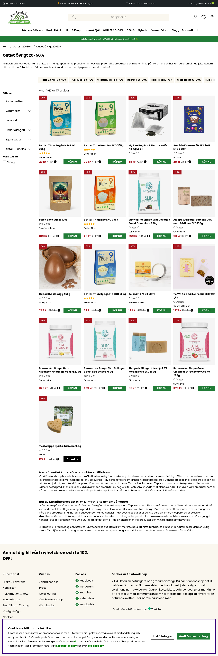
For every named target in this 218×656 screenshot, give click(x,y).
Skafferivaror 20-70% (110, 79)
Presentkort (190, 30)
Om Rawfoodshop (51, 599)
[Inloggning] (195, 17)
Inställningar (162, 636)
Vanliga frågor (12, 611)
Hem (5, 46)
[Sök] (118, 17)
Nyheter (143, 30)
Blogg (175, 30)
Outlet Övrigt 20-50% (48, 46)
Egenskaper (13, 139)
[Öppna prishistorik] (55, 162)
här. (76, 641)
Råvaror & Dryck (32, 30)
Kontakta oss (11, 599)
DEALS (130, 30)
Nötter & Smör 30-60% (53, 79)
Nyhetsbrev (85, 598)
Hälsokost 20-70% (161, 79)
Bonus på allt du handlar (142, 3)
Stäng (11, 162)
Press (42, 588)
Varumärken (159, 30)
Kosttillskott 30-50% (189, 79)
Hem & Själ (92, 30)
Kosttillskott (54, 30)
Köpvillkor (9, 588)
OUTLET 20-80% (113, 30)
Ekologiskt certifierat (203, 3)
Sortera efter (14, 101)
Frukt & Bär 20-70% (81, 79)
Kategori (11, 120)
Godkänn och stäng (193, 636)
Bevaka (72, 459)
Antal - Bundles (15, 149)
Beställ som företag (16, 605)
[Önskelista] (203, 17)
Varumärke (13, 111)
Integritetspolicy (66, 645)
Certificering (47, 594)
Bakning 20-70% (137, 79)
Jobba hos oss (48, 582)
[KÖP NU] (72, 161)
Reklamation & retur (16, 594)
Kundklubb (84, 604)
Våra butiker (47, 605)
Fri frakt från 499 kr (15, 3)
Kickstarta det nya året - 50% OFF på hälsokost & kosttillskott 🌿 (109, 39)
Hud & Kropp (74, 30)
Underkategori (15, 130)
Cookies (8, 617)
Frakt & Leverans (14, 582)
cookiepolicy (96, 645)
